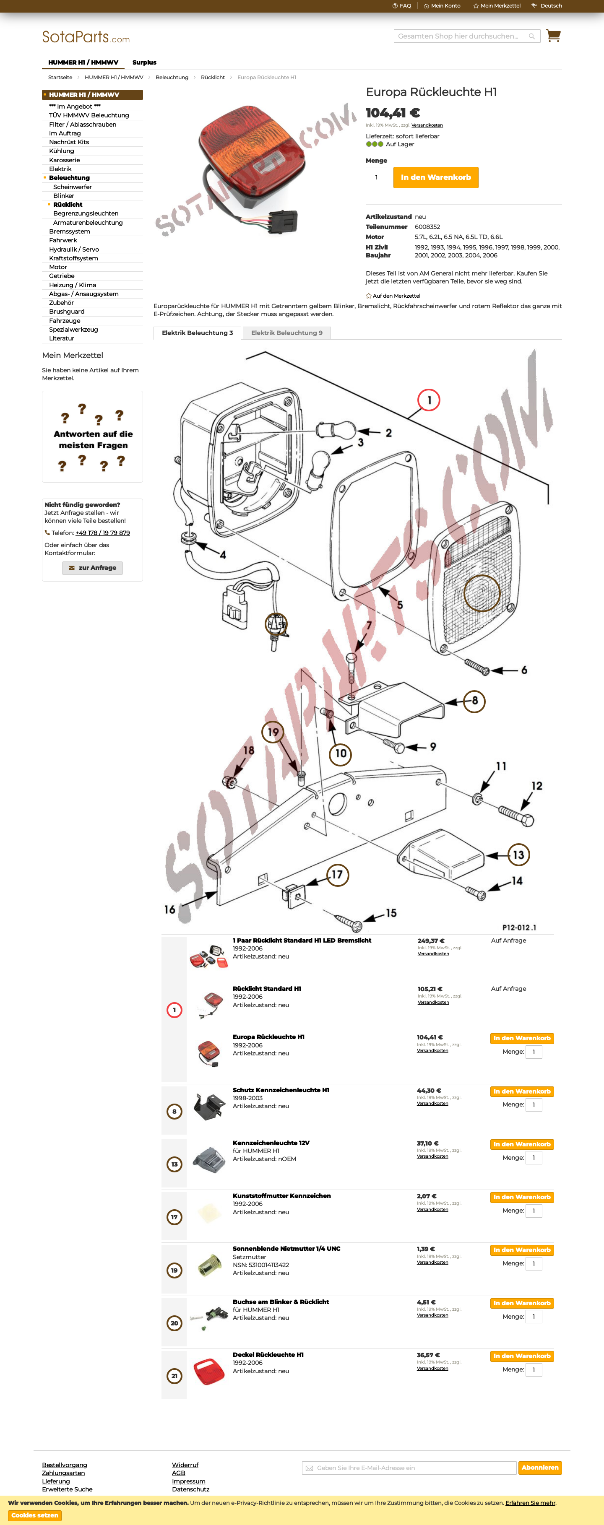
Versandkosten (427, 125)
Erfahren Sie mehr (530, 1502)
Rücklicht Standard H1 (267, 988)
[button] (551, 5)
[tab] (197, 333)
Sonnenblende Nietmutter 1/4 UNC (286, 1248)
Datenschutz (190, 1489)
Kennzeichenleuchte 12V (271, 1143)
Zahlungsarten (63, 1473)
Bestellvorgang (64, 1465)
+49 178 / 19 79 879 (103, 533)
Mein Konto (446, 6)
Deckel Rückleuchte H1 (268, 1354)
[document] (302, 1510)
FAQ (405, 6)
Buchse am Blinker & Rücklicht (281, 1302)
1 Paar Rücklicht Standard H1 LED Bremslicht (302, 940)
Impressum (189, 1481)
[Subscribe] (540, 1468)
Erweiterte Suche (67, 1489)
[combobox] (467, 36)
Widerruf (185, 1465)
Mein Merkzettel (501, 6)
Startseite (60, 77)
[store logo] (86, 36)
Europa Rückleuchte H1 (269, 1037)
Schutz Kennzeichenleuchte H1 (281, 1090)
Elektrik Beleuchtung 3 (197, 333)
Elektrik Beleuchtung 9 (287, 333)
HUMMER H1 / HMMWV (114, 77)
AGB (178, 1473)
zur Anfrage (97, 567)
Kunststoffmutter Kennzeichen (282, 1195)
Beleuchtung (172, 77)
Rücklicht (213, 77)
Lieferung (56, 1481)
